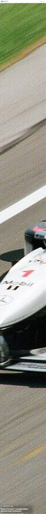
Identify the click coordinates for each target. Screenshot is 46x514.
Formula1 (22, 513)
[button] (44, 1)
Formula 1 (18, 513)
